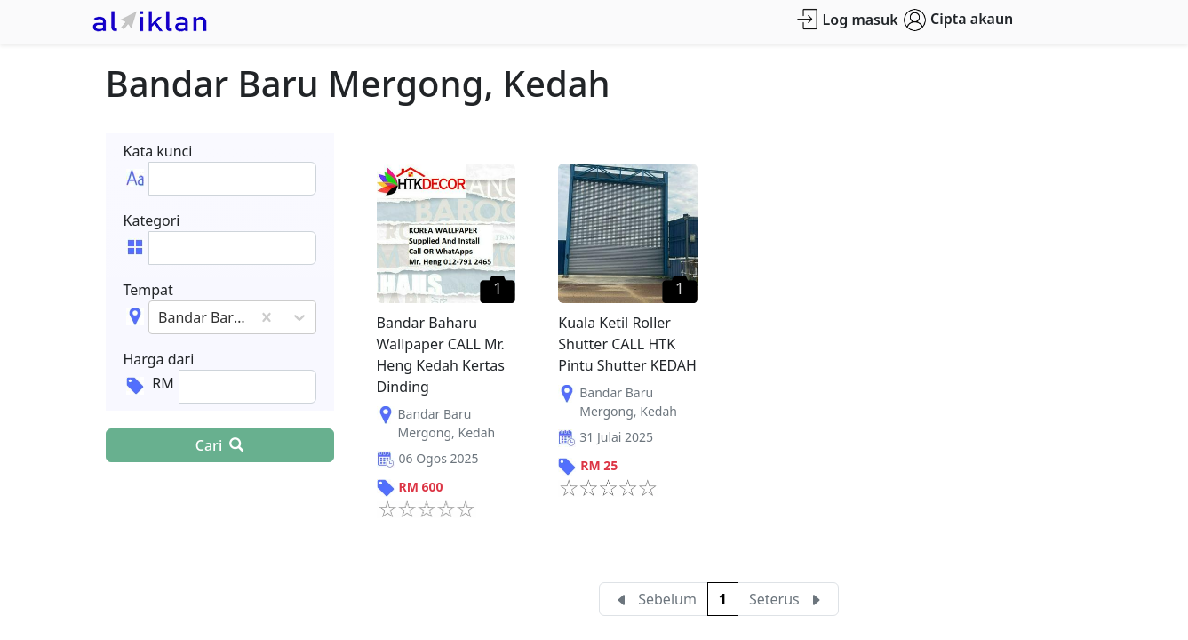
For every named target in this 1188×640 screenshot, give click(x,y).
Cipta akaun (958, 20)
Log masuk (847, 19)
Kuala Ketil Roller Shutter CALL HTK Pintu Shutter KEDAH (627, 344)
